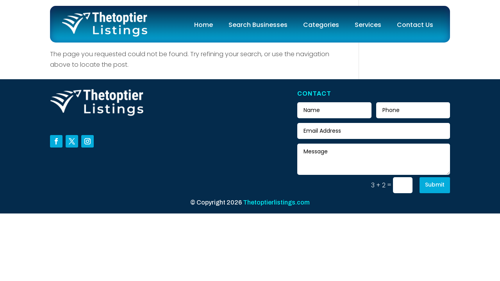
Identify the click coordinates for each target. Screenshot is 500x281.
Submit (435, 185)
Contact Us (415, 24)
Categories (321, 24)
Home (203, 24)
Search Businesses (258, 24)
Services (368, 24)
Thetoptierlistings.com (276, 202)
